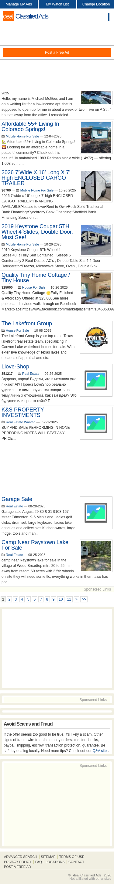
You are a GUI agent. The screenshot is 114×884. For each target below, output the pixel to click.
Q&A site (100, 751)
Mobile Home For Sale (22, 136)
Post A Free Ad (17, 867)
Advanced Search (20, 857)
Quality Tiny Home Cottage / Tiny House (36, 277)
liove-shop (15, 367)
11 (69, 599)
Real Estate (31, 373)
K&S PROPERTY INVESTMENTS (23, 412)
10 (61, 599)
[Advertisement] (57, 57)
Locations (55, 862)
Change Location (96, 4)
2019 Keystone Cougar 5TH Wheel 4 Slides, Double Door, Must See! (37, 231)
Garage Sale (17, 499)
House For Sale (33, 287)
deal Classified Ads (87, 875)
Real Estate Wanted (20, 422)
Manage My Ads (19, 4)
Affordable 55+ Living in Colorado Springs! (30, 126)
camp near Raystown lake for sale (35, 545)
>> (84, 599)
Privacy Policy (18, 862)
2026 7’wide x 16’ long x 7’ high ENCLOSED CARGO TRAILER (36, 177)
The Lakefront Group (27, 323)
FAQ (38, 862)
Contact (76, 862)
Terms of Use (72, 857)
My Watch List (57, 4)
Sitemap (48, 857)
